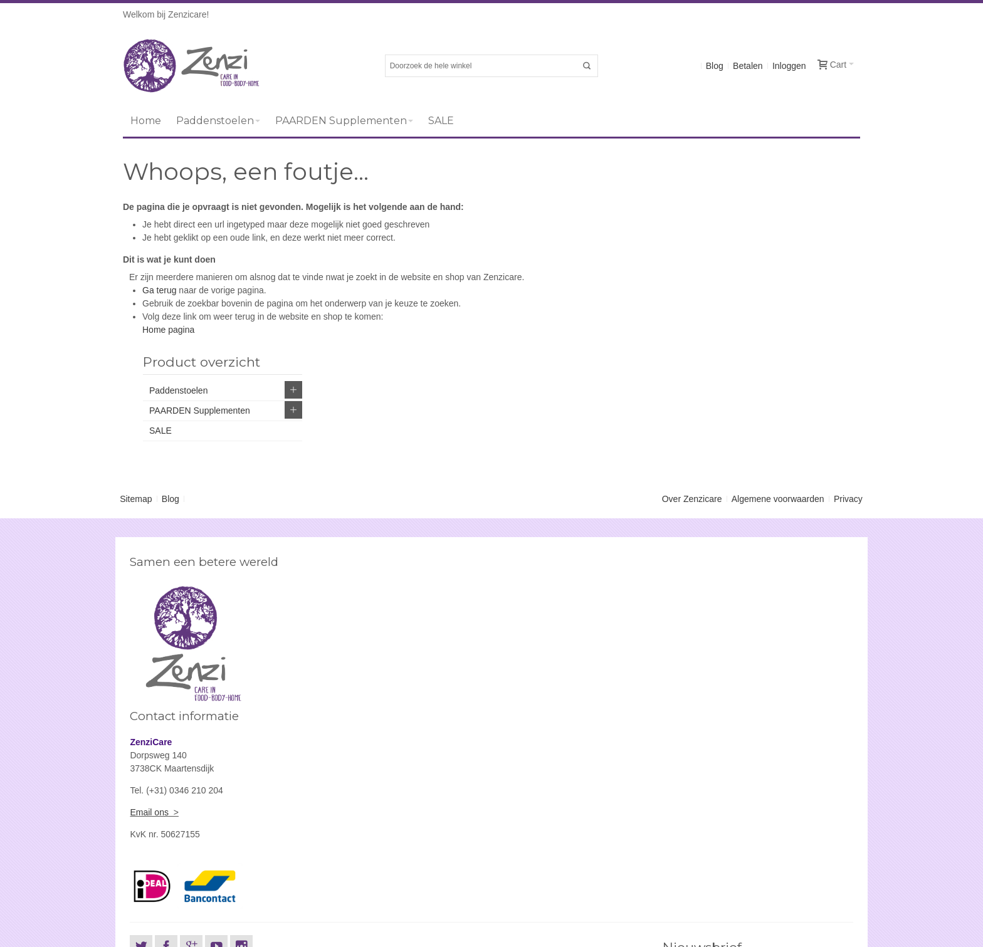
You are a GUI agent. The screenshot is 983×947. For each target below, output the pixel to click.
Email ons (518, 593)
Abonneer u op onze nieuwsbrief (725, 753)
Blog (714, 66)
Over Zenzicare (692, 434)
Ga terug (159, 290)
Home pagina (168, 330)
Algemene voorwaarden (778, 434)
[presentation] (757, 854)
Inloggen (789, 66)
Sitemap (136, 434)
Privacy (848, 434)
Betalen (747, 66)
